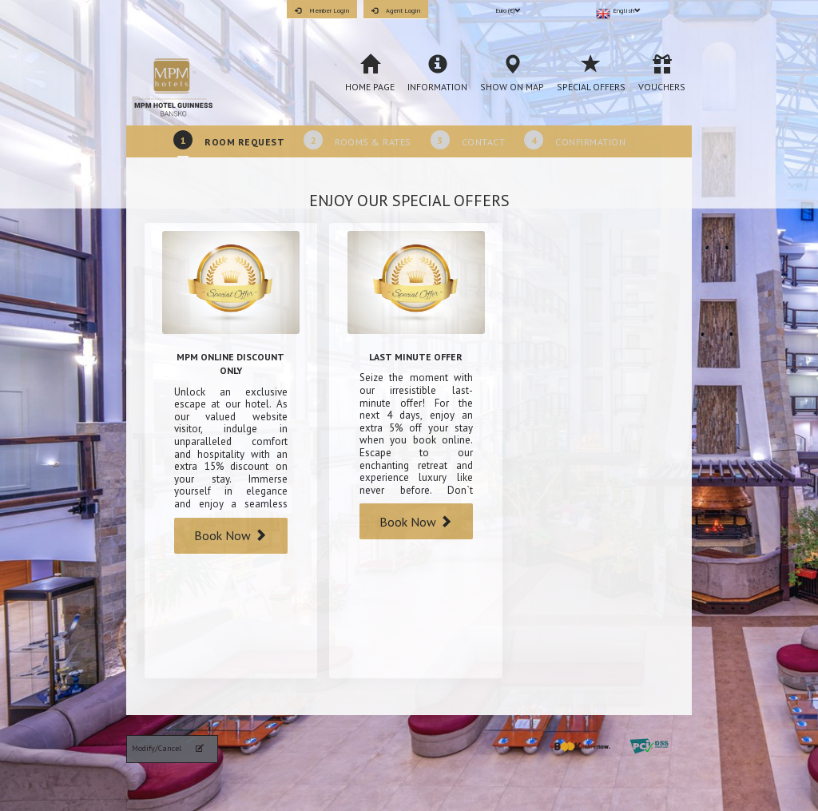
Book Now (230, 535)
